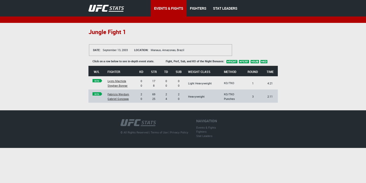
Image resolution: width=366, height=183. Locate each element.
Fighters (201, 131)
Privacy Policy (179, 132)
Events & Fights (206, 127)
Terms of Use (159, 132)
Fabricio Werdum (118, 94)
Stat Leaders (204, 136)
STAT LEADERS (225, 8)
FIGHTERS (198, 8)
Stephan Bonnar (118, 85)
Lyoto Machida (117, 81)
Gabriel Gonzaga (118, 99)
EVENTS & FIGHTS (168, 8)
